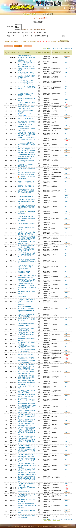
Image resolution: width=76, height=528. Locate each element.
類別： (9, 36)
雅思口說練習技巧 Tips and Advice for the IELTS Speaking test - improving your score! (26, 382)
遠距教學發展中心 (28, 526)
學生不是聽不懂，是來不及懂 (26, 122)
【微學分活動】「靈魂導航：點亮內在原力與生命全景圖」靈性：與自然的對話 (26, 371)
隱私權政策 (50, 526)
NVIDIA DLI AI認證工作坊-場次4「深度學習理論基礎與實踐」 (26, 144)
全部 (18, 24)
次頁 (54, 48)
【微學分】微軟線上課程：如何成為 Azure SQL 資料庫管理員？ (27, 441)
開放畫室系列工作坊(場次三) (26, 358)
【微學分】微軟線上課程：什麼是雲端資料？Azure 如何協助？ (26, 450)
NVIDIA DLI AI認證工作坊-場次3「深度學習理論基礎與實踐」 (26, 139)
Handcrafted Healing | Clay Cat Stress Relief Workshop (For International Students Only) (26, 82)
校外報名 (66, 88)
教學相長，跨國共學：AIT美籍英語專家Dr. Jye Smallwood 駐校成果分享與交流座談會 (26, 150)
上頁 (49, 48)
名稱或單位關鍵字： (41, 36)
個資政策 (45, 526)
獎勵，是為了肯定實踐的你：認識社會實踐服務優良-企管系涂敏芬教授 (27, 505)
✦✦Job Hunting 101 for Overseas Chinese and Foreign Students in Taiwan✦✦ (26, 160)
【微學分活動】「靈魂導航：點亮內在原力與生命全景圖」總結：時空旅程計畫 (26, 377)
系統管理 (55, 526)
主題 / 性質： (11, 26)
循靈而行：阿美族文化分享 (26, 182)
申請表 (59, 526)
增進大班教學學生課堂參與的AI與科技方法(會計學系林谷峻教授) (26, 68)
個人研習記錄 (64, 41)
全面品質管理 (18, 29)
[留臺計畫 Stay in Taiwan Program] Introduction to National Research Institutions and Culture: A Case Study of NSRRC (26, 308)
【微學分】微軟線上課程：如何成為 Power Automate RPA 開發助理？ (27, 465)
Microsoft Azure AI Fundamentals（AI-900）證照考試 (26, 399)
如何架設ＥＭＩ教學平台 (25, 118)
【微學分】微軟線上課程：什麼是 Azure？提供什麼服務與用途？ (26, 432)
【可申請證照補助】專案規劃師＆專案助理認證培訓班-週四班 (27, 254)
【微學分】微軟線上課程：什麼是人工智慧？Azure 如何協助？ (26, 416)
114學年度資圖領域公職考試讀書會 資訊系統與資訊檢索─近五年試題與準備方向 (26, 191)
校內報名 (66, 57)
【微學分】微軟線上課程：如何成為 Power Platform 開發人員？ (26, 459)
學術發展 (18, 27)
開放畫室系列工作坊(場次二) (26, 354)
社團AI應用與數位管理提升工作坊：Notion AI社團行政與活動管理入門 (27, 218)
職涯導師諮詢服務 (23, 491)
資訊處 (21, 526)
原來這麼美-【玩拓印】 (25, 272)
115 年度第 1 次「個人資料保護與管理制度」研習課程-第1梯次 (26, 201)
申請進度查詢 (65, 526)
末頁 (58, 48)
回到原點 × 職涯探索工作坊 (26, 186)
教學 (18, 26)
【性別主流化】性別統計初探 (26, 223)
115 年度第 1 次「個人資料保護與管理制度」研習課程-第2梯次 (26, 206)
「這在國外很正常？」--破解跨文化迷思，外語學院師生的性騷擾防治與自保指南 (26, 238)
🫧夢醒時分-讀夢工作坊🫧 (26, 73)
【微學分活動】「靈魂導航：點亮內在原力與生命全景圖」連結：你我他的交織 (26, 366)
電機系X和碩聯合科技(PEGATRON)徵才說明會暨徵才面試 (26, 57)
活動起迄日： (11, 32)
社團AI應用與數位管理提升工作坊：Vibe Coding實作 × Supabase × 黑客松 (27, 266)
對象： (27, 36)
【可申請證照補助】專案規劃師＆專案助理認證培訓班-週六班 (27, 261)
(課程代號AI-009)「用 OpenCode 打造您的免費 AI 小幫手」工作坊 (27, 62)
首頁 (45, 48)
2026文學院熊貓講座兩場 (25, 196)
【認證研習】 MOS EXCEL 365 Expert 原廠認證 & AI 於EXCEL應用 (26, 334)
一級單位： (40, 32)
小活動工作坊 (22, 296)
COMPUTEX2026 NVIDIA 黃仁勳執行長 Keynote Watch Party (26, 301)
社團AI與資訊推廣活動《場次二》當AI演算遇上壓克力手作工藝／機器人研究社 (27, 134)
